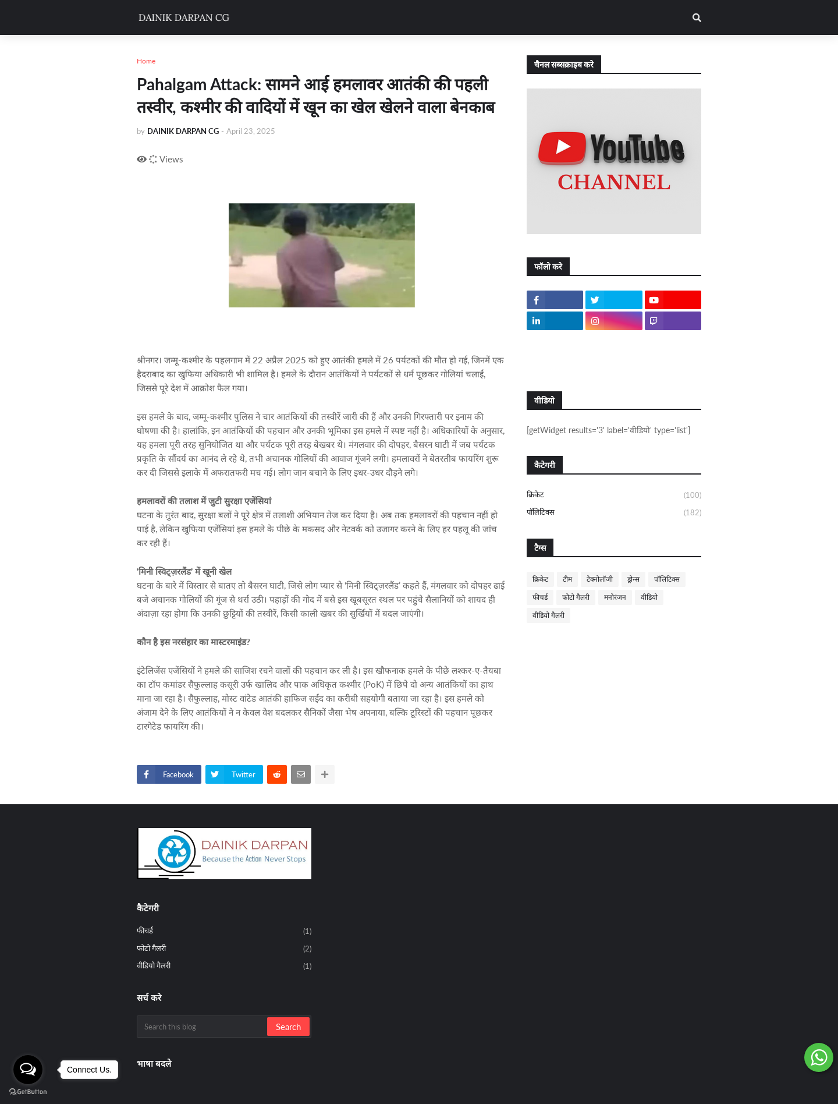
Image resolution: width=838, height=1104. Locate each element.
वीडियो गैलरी (548, 615)
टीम (567, 579)
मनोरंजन (615, 597)
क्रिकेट (614, 495)
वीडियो (649, 597)
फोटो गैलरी (576, 597)
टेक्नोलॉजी (600, 579)
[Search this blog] (203, 1026)
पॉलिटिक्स (614, 512)
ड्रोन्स (633, 579)
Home (146, 60)
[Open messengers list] (27, 1069)
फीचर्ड (540, 597)
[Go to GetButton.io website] (28, 1092)
